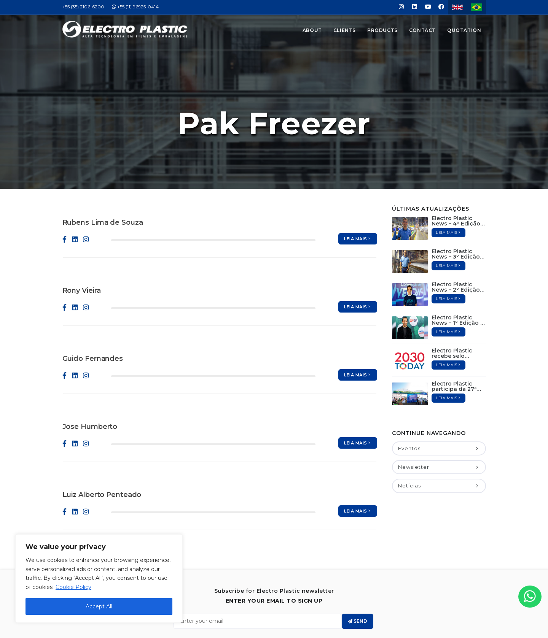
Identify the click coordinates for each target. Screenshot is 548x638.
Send (357, 584)
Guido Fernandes (92, 321)
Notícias (439, 448)
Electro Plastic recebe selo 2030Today (452, 316)
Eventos (439, 411)
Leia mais (357, 201)
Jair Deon (292, 630)
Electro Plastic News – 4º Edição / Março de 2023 (458, 183)
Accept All (99, 606)
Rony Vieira (81, 253)
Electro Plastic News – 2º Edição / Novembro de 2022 (459, 249)
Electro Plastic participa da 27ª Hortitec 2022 (454, 349)
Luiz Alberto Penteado (102, 457)
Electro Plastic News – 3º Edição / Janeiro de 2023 (457, 216)
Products (382, 30)
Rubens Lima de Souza (102, 185)
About (312, 30)
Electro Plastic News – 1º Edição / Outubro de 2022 (457, 283)
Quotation (464, 30)
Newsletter (439, 430)
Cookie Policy (73, 587)
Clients (344, 30)
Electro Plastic (284, 623)
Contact (422, 30)
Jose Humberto (90, 389)
